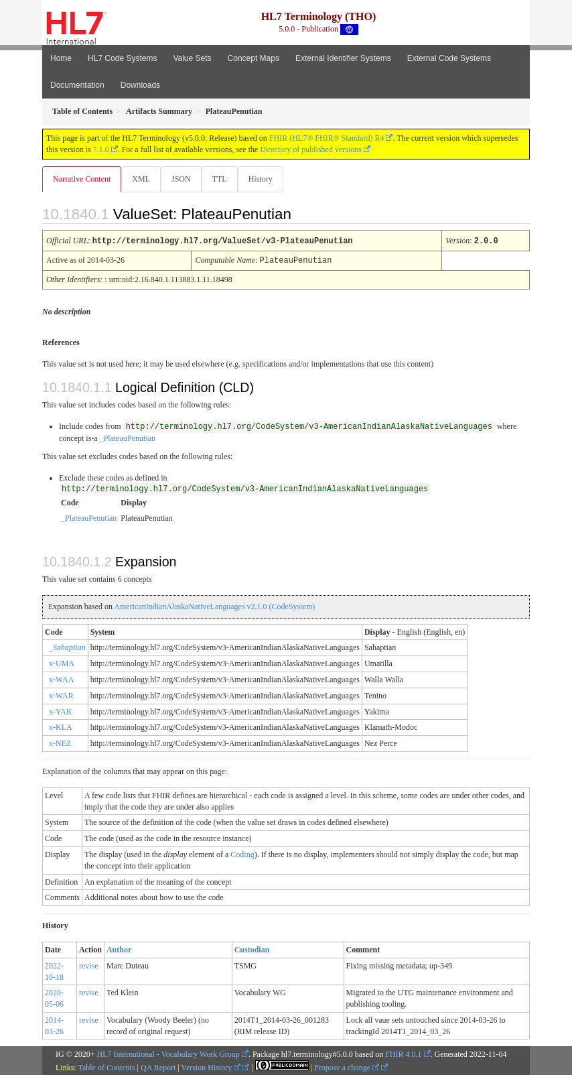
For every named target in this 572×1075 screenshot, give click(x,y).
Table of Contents (106, 1066)
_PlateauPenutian (127, 437)
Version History (211, 1066)
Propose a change (346, 1066)
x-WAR (61, 694)
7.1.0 (101, 149)
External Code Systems (449, 58)
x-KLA (60, 726)
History (260, 179)
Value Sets (192, 58)
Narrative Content (82, 179)
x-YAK (60, 710)
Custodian (252, 948)
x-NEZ (60, 742)
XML (141, 179)
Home (61, 58)
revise (88, 964)
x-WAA (61, 678)
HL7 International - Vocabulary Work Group (168, 1053)
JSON (181, 179)
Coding (242, 853)
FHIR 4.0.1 (403, 1053)
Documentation (77, 85)
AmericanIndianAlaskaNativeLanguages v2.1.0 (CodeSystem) (214, 605)
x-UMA (61, 662)
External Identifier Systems (343, 58)
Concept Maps (253, 58)
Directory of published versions (311, 149)
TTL (219, 179)
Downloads (140, 85)
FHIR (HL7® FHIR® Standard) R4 (326, 138)
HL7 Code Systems (122, 58)
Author (118, 948)
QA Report (158, 1066)
